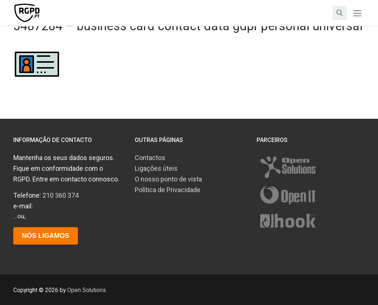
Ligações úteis (156, 168)
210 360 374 (60, 195)
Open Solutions (86, 290)
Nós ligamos (45, 235)
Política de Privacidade (167, 190)
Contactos (150, 158)
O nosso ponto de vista (168, 179)
